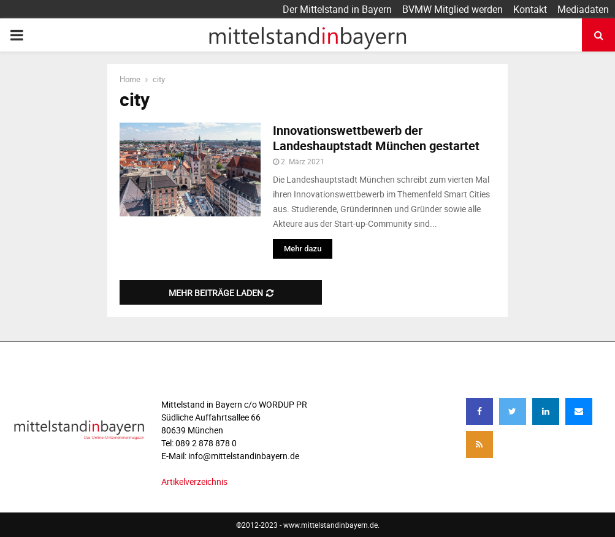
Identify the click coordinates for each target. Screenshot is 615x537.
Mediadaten (583, 9)
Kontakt (530, 9)
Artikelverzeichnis (194, 481)
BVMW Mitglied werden (452, 9)
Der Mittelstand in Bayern (337, 9)
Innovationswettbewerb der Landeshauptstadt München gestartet (376, 138)
